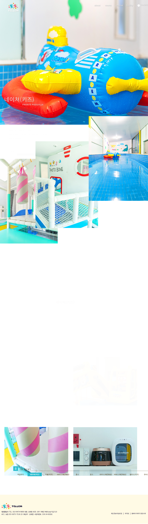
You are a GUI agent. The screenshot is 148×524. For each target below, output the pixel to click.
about (97, 5)
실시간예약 (143, 5)
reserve (119, 5)
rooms (108, 5)
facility (129, 5)
